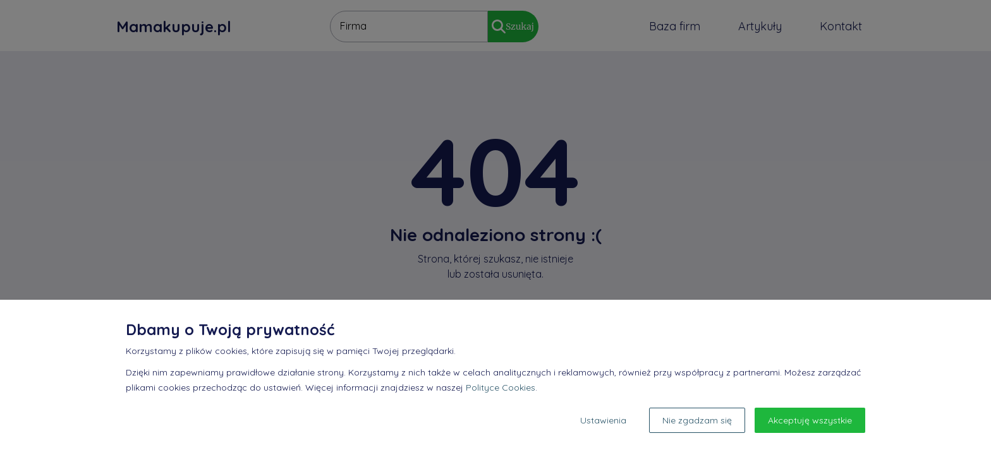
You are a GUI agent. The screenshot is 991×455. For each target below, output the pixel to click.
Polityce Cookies (500, 387)
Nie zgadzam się (697, 420)
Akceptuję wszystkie (810, 420)
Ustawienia (603, 420)
